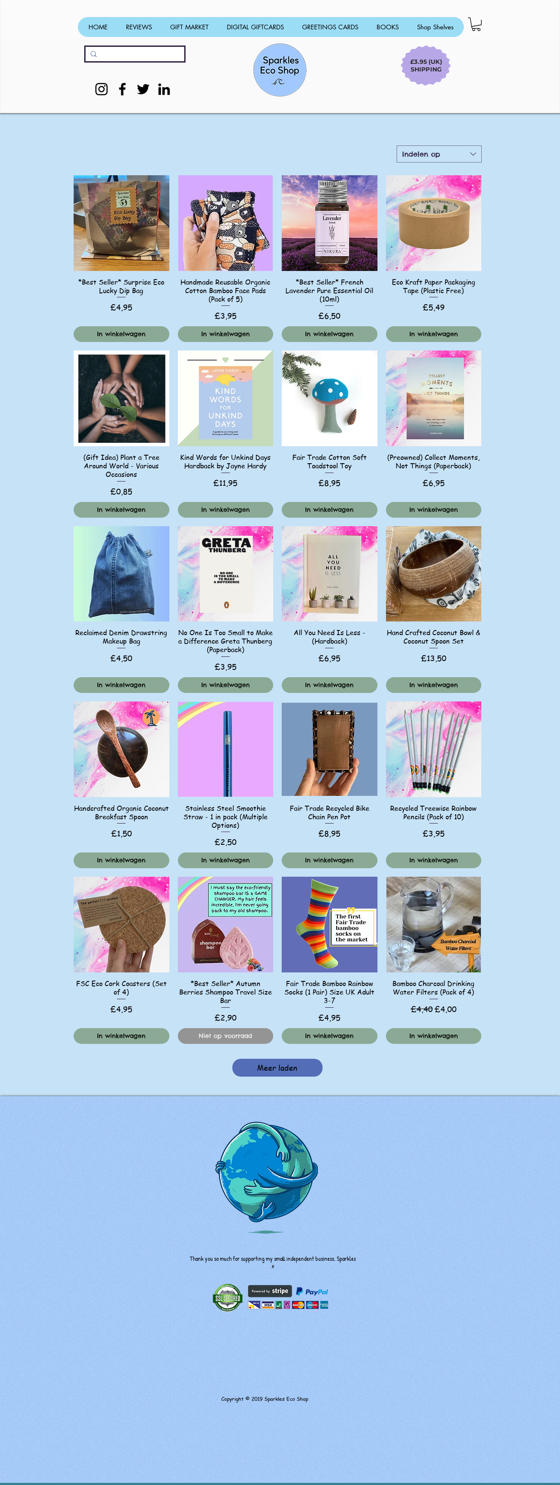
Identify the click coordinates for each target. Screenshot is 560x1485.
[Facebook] (122, 89)
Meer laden (277, 1067)
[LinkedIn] (164, 89)
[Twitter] (143, 89)
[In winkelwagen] (121, 334)
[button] (476, 24)
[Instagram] (101, 89)
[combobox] (439, 153)
